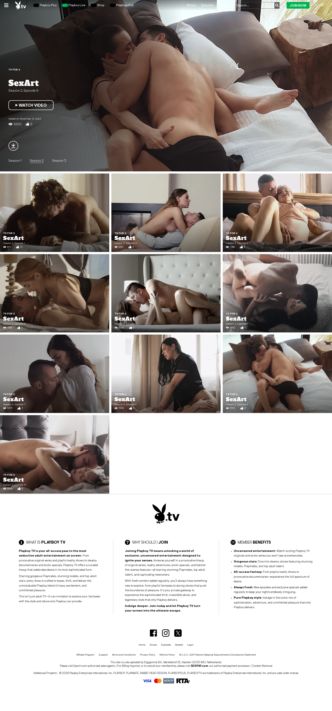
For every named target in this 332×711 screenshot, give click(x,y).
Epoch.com (80, 665)
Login (319, 5)
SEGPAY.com (199, 665)
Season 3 (59, 160)
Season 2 (37, 160)
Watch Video (31, 105)
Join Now (298, 5)
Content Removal (262, 665)
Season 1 (14, 160)
